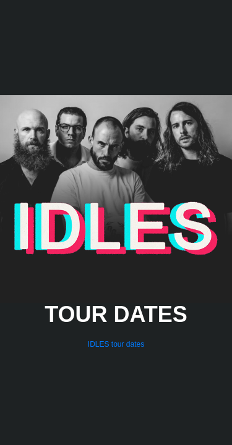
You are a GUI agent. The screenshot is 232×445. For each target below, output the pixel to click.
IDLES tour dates (116, 344)
